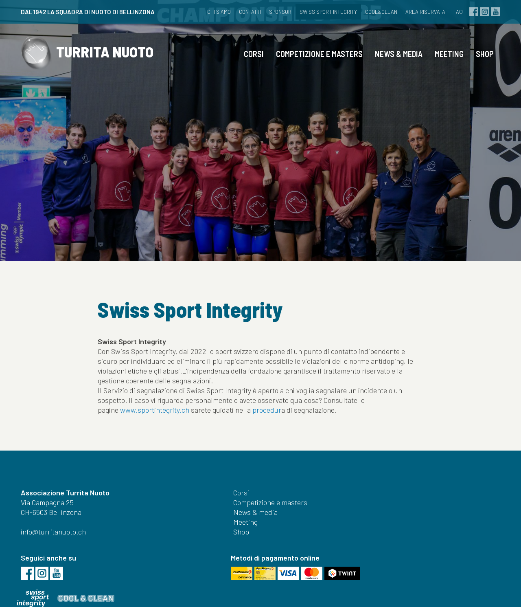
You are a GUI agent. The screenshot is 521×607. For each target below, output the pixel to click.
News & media (395, 59)
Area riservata (419, 12)
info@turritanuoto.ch (57, 549)
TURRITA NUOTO (96, 60)
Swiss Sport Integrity (322, 12)
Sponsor (274, 12)
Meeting (445, 59)
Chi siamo (213, 12)
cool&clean (375, 12)
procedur (266, 419)
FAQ (452, 12)
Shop (481, 59)
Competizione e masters (315, 59)
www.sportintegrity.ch (154, 419)
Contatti (244, 12)
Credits (329, 589)
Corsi (250, 59)
